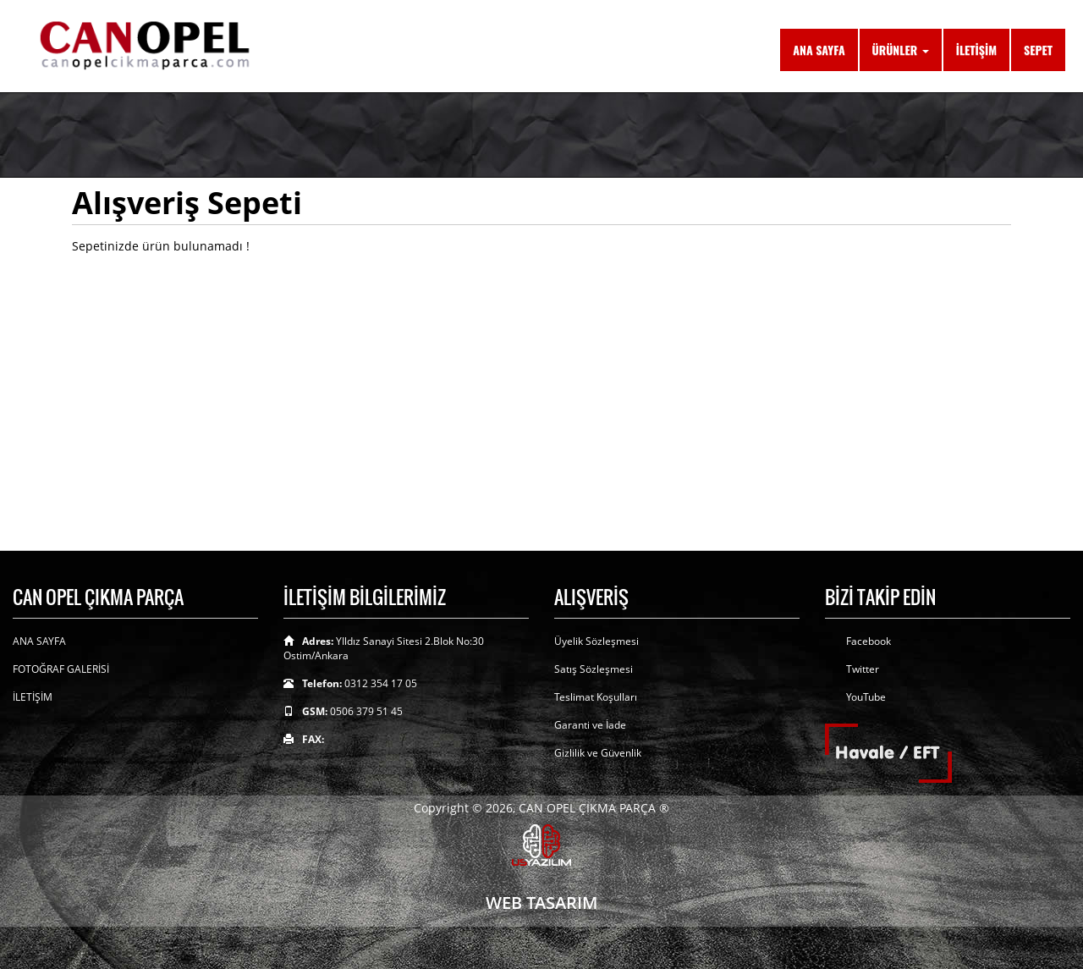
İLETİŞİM (976, 49)
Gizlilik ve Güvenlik (597, 753)
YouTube (866, 697)
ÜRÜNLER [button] (900, 49)
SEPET (1038, 49)
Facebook (868, 641)
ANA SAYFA (818, 49)
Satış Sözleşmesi (593, 669)
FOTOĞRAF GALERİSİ (61, 669)
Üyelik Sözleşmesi (596, 641)
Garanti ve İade (590, 725)
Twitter (862, 669)
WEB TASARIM (541, 902)
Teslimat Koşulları (595, 697)
